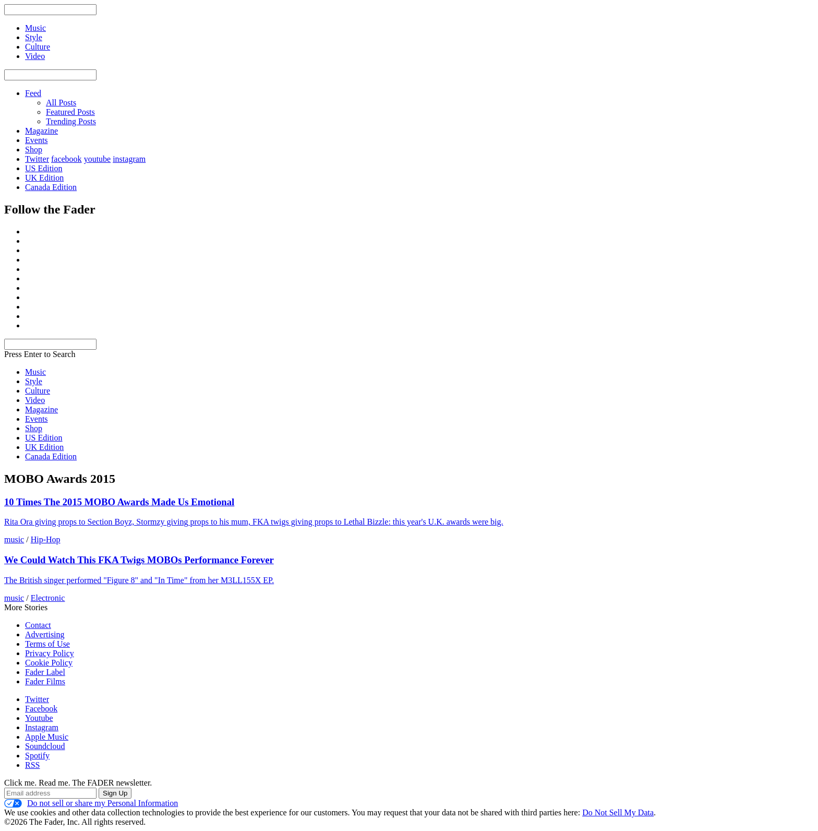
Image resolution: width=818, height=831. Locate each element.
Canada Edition (51, 187)
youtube (97, 159)
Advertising (45, 634)
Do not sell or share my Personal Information (91, 803)
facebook (66, 159)
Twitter (37, 159)
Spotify (37, 755)
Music (35, 371)
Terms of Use (47, 643)
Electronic (48, 597)
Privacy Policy (49, 653)
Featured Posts (70, 112)
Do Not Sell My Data (618, 812)
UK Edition (44, 177)
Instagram (41, 727)
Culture (37, 390)
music (14, 539)
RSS (32, 765)
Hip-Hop (46, 539)
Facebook (41, 708)
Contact (38, 625)
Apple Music (46, 736)
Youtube (39, 718)
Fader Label (45, 672)
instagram (129, 159)
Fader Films (45, 681)
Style (33, 381)
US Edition (44, 168)
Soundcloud (45, 746)
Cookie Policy (49, 662)
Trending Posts (71, 121)
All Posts (61, 102)
